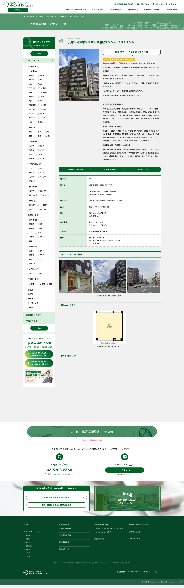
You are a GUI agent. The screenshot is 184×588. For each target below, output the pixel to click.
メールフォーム (130, 471)
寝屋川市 (31, 181)
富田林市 (41, 191)
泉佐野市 (41, 209)
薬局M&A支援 (135, 541)
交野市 (40, 168)
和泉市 (30, 209)
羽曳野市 (44, 195)
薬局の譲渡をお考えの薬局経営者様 (62, 507)
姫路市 (40, 273)
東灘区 (30, 224)
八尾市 (30, 177)
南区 (38, 136)
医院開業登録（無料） (124, 4)
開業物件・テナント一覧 (76, 10)
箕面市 (40, 146)
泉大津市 (31, 205)
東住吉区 (31, 109)
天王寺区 (31, 88)
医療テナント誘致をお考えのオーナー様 (109, 531)
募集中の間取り (114, 169)
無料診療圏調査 (66, 531)
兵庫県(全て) (32, 215)
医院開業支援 (97, 10)
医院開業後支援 (115, 10)
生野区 (40, 96)
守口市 (40, 172)
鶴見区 (40, 113)
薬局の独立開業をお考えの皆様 (63, 499)
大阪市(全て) (33, 71)
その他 (28, 559)
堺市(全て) (32, 127)
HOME (26, 526)
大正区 (39, 84)
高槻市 (30, 150)
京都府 (28, 545)
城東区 (39, 101)
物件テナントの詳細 (79, 169)
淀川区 (30, 113)
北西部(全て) (33, 269)
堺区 (29, 132)
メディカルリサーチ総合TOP (165, 4)
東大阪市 (41, 177)
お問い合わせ (143, 4)
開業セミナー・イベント (139, 526)
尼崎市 (40, 251)
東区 (47, 132)
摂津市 (40, 154)
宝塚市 (30, 255)
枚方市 (30, 154)
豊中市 (40, 158)
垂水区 (40, 237)
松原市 (30, 191)
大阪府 (28, 538)
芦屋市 (30, 259)
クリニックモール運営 (103, 534)
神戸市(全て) (33, 220)
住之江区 (31, 118)
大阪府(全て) (32, 66)
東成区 (30, 96)
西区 (40, 80)
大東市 (30, 168)
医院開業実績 (133, 10)
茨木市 (30, 146)
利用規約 (116, 566)
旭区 (29, 101)
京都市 (30, 284)
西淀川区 (31, 92)
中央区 (39, 122)
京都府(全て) (32, 279)
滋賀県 (29, 294)
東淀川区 (43, 92)
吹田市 (40, 150)
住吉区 (42, 105)
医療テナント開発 (151, 10)
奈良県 (29, 289)
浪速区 (42, 88)
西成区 (42, 109)
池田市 (30, 158)
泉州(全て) (32, 201)
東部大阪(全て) (34, 164)
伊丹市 (40, 255)
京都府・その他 (44, 284)
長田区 (39, 232)
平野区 (42, 118)
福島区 (40, 75)
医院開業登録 (37, 354)
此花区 (30, 80)
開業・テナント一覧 (32, 534)
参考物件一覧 (64, 552)
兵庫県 (28, 541)
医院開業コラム (171, 10)
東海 (30, 307)
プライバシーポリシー (103, 566)
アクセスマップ (148, 169)
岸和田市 (43, 205)
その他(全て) (32, 302)
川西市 (40, 259)
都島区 (30, 75)
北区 (29, 122)
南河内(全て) (33, 186)
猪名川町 (31, 263)
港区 (29, 84)
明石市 (30, 273)
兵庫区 (40, 228)
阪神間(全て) (33, 246)
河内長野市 (32, 195)
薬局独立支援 (135, 534)
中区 (38, 132)
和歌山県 (30, 298)
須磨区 (30, 237)
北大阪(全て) (33, 141)
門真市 (30, 172)
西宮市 (30, 251)
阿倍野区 (31, 105)
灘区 (40, 224)
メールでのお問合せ (37, 363)
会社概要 (118, 575)
